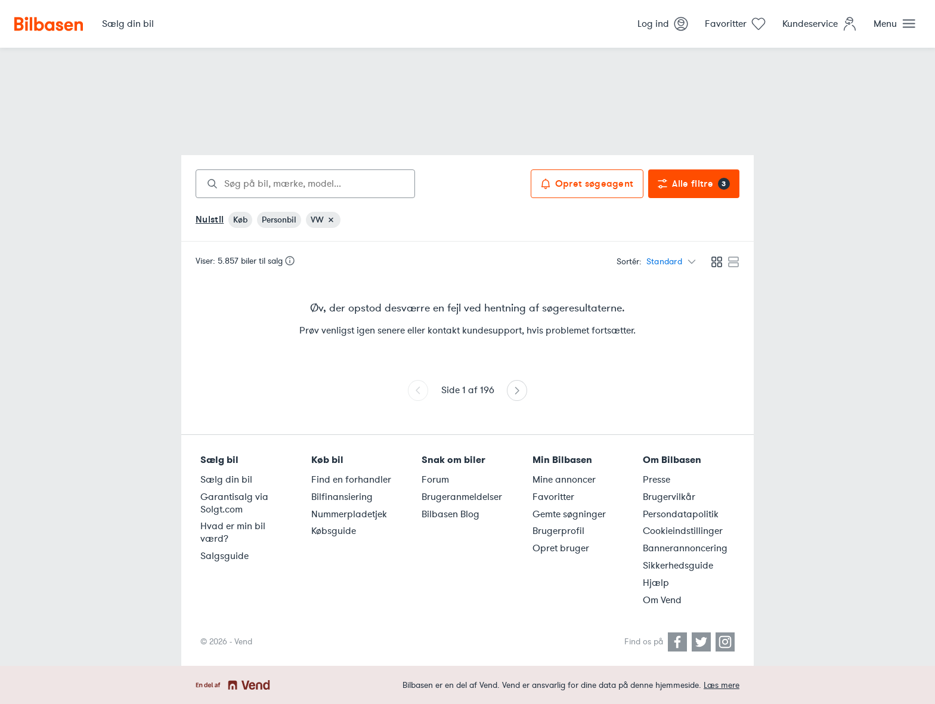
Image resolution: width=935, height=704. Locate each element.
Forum (435, 479)
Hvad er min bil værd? (232, 532)
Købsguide (333, 531)
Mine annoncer (564, 479)
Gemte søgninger (569, 514)
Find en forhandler (351, 479)
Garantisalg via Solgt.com (234, 503)
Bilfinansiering (342, 497)
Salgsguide (224, 556)
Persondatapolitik (681, 514)
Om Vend (662, 600)
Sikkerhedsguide (678, 565)
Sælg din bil (226, 479)
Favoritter (553, 497)
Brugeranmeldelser (462, 497)
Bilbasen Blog (450, 514)
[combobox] (305, 183)
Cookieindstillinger (683, 531)
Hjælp (656, 582)
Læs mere (721, 685)
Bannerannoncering (685, 548)
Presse (656, 479)
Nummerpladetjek (349, 514)
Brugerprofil (558, 531)
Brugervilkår (669, 497)
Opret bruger (560, 548)
